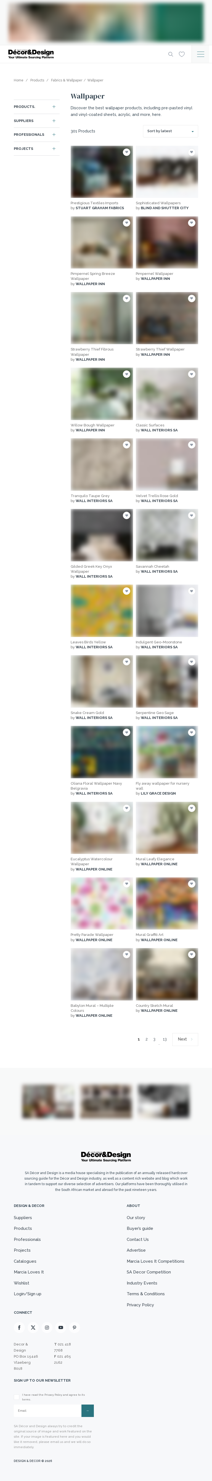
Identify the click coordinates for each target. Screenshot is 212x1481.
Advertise (136, 1250)
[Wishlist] (181, 54)
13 (165, 1039)
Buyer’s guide (140, 1228)
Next (182, 1039)
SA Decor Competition (149, 1272)
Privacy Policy (140, 1304)
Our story (136, 1217)
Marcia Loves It (29, 1272)
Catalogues (25, 1261)
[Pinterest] (74, 1327)
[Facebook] (19, 1327)
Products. (24, 107)
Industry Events (142, 1283)
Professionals (29, 134)
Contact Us (138, 1239)
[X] (33, 1327)
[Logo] (84, 54)
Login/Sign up (27, 1293)
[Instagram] (46, 1327)
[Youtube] (60, 1327)
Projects (23, 149)
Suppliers (23, 121)
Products (23, 1228)
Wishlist (21, 1283)
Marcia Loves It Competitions (155, 1261)
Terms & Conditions (146, 1293)
